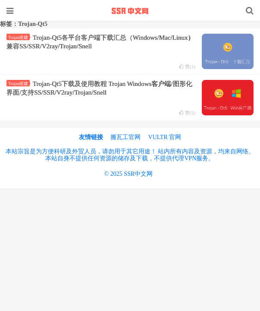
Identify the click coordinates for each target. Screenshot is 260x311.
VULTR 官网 (165, 137)
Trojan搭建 (19, 37)
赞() (187, 66)
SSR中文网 (130, 10)
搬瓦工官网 (125, 137)
